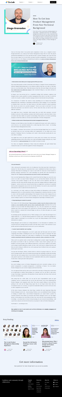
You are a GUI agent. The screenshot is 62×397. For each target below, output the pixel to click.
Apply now (53, 2)
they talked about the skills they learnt (21, 89)
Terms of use (47, 386)
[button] (21, 2)
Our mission (47, 382)
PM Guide (38, 384)
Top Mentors (38, 391)
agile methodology (24, 141)
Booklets (38, 382)
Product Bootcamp (30, 386)
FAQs (46, 384)
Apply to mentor (31, 388)
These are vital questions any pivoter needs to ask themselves (34, 174)
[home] (10, 2)
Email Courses (39, 386)
